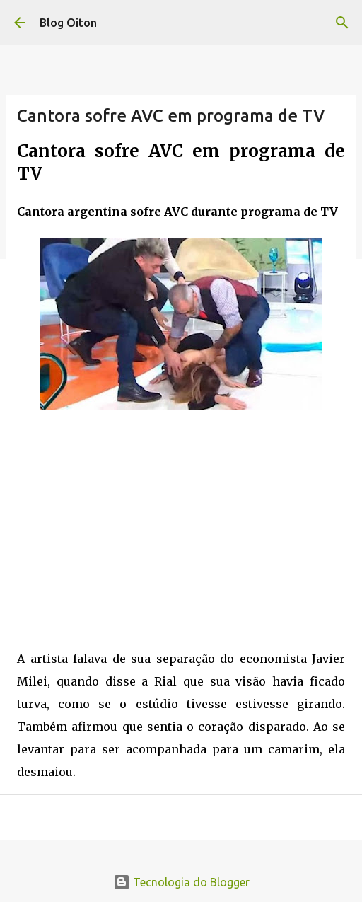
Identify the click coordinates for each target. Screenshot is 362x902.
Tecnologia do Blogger (181, 882)
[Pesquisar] (342, 23)
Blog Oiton (68, 22)
